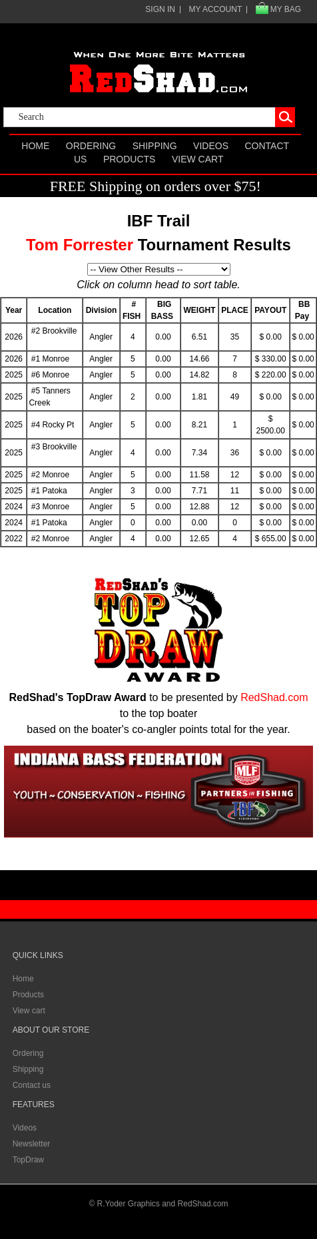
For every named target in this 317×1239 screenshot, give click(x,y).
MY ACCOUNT (215, 9)
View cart (198, 159)
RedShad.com (274, 697)
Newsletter (32, 1143)
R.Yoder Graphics (128, 1203)
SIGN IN (160, 9)
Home (35, 145)
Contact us (32, 1085)
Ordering (91, 145)
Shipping (155, 145)
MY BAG (285, 9)
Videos (210, 145)
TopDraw (28, 1159)
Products (129, 159)
